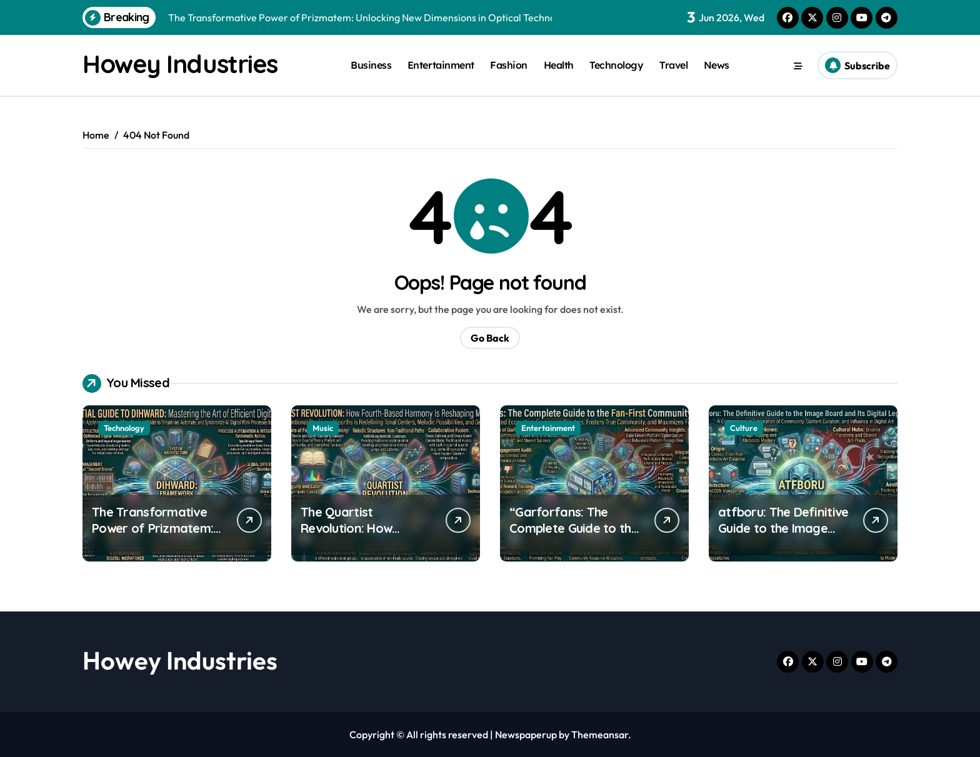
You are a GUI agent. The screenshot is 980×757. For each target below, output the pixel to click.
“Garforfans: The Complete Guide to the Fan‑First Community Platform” (573, 536)
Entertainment (441, 65)
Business (371, 65)
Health (559, 65)
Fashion (509, 65)
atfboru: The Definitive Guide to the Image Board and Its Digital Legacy (783, 536)
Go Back (490, 338)
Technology (616, 65)
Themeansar (599, 734)
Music (322, 428)
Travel (673, 65)
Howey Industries (180, 63)
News (716, 65)
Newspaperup (526, 734)
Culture (744, 428)
